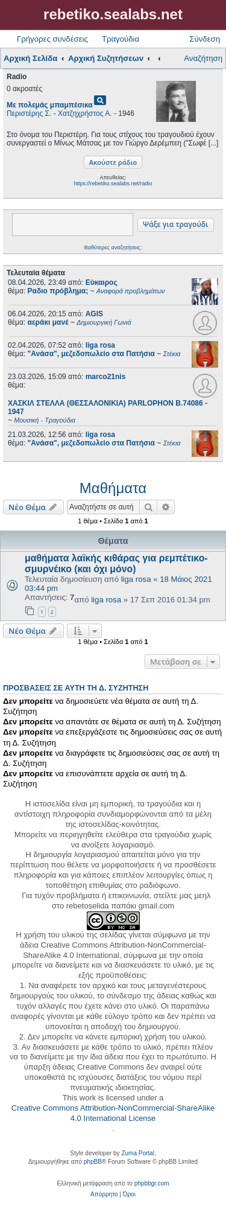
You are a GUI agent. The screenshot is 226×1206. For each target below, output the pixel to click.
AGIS (94, 314)
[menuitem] (104, 1194)
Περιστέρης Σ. (29, 113)
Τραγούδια (120, 38)
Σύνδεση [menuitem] (204, 38)
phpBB (93, 1161)
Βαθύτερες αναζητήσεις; (113, 247)
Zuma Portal (137, 1153)
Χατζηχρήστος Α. (85, 113)
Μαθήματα (113, 488)
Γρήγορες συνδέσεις (52, 38)
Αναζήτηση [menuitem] (203, 58)
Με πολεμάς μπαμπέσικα (50, 105)
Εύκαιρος (102, 282)
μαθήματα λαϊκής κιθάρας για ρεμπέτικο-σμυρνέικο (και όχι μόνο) (116, 563)
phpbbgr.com (151, 1183)
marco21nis (106, 376)
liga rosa (100, 345)
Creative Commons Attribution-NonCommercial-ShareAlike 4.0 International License (113, 1113)
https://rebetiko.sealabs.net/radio (113, 183)
